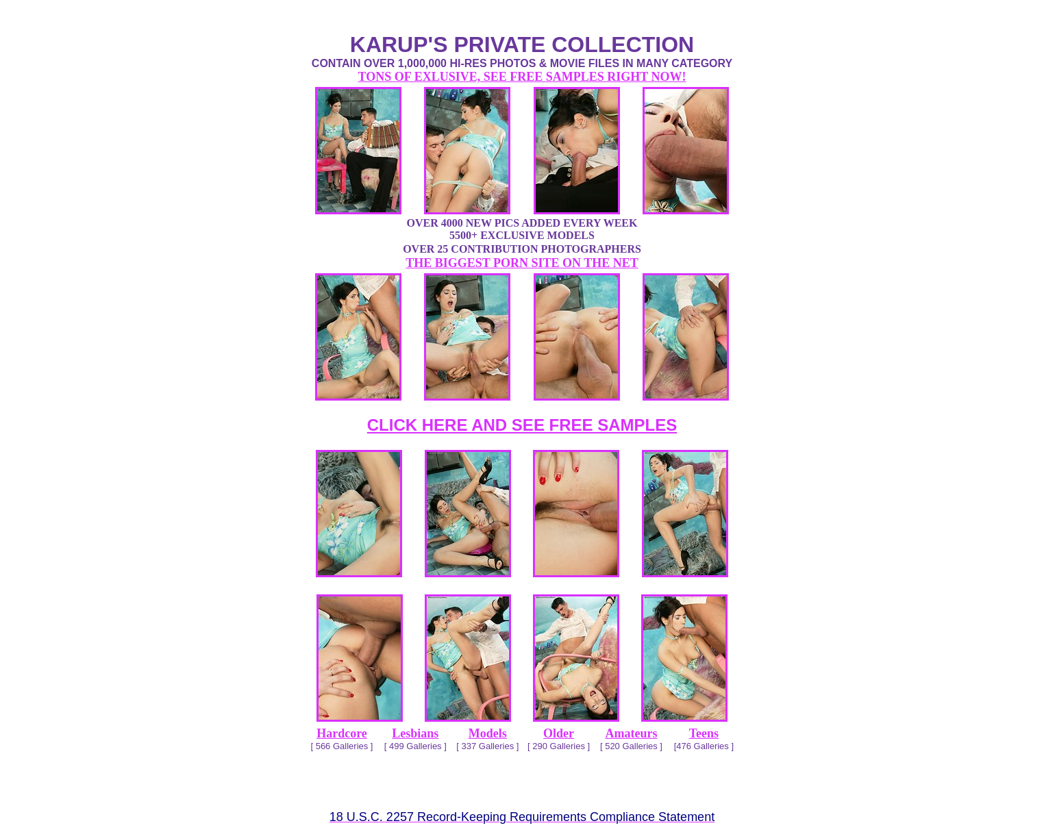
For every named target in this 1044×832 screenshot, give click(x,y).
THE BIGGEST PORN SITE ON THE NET (522, 263)
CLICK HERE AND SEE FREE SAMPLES (522, 425)
